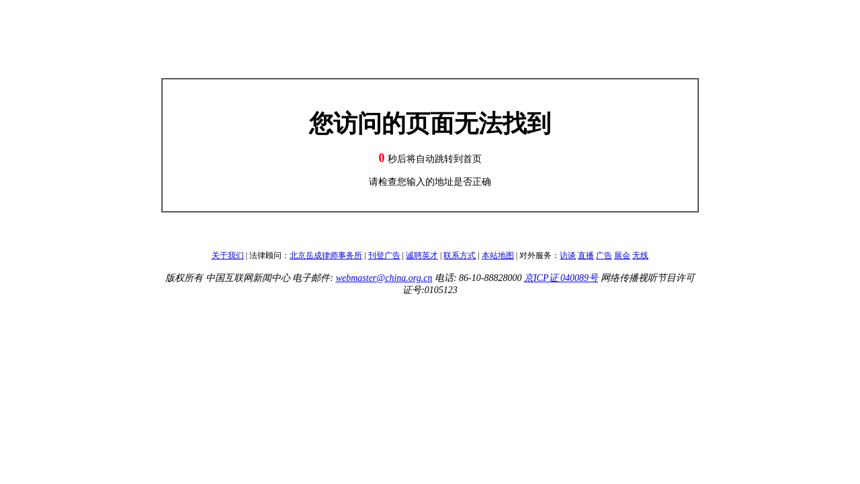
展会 (622, 255)
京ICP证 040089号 (561, 278)
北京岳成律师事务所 (326, 255)
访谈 (568, 255)
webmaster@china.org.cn (384, 278)
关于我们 (228, 255)
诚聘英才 (422, 255)
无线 (640, 255)
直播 (586, 255)
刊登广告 (384, 255)
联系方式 (459, 255)
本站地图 (498, 255)
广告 (604, 255)
